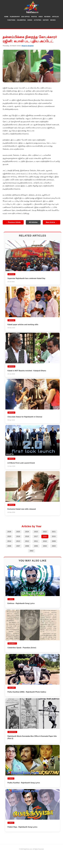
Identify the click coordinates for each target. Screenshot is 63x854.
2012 (27, 541)
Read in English (28, 46)
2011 (36, 541)
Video (40, 16)
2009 (54, 541)
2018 (27, 536)
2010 (45, 541)
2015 (54, 536)
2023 (36, 532)
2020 (9, 536)
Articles (55, 16)
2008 (9, 546)
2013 (18, 541)
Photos (34, 16)
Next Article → (51, 222)
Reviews (47, 16)
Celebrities (21, 20)
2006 (27, 546)
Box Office (25, 16)
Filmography (15, 16)
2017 (36, 536)
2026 (9, 532)
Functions (11, 20)
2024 (27, 532)
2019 (18, 536)
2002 (31, 551)
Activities (37, 20)
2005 (36, 546)
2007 (18, 546)
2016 (45, 536)
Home (6, 16)
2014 (9, 541)
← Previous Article (13, 222)
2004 (45, 546)
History (46, 20)
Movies (53, 20)
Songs (29, 20)
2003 (54, 546)
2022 (45, 532)
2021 (54, 532)
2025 (18, 532)
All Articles (33, 222)
